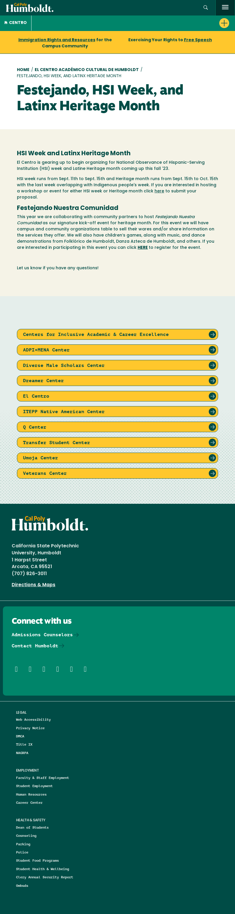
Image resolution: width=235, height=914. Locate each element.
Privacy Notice (30, 728)
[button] (205, 7)
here (159, 191)
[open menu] (225, 7)
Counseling (26, 835)
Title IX (24, 744)
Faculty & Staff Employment (42, 777)
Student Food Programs (37, 860)
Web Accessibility (33, 719)
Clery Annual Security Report (44, 877)
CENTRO (15, 23)
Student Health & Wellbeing (42, 869)
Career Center (29, 802)
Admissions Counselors (42, 634)
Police (22, 852)
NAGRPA (22, 753)
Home (23, 70)
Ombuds (22, 885)
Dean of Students (32, 827)
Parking (23, 844)
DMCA (20, 736)
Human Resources (31, 794)
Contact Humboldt (35, 646)
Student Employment (34, 786)
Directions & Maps (33, 585)
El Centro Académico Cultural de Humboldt (87, 70)
